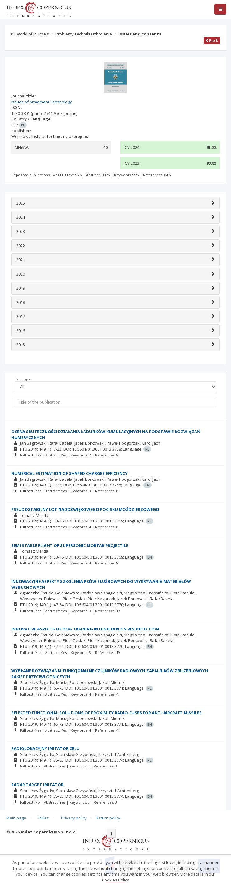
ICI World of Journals (30, 34)
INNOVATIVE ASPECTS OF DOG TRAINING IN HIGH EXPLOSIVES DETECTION (85, 629)
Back (211, 40)
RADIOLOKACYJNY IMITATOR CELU (45, 748)
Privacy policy (74, 818)
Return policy (108, 818)
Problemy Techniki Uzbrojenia (83, 34)
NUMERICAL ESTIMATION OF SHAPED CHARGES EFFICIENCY (69, 473)
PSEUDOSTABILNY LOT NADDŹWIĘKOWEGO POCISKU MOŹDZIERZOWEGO (85, 509)
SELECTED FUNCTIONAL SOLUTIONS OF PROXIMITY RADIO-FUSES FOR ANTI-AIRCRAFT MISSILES (106, 712)
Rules (43, 818)
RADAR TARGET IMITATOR (37, 784)
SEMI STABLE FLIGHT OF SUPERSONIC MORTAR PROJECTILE (69, 545)
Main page (16, 818)
